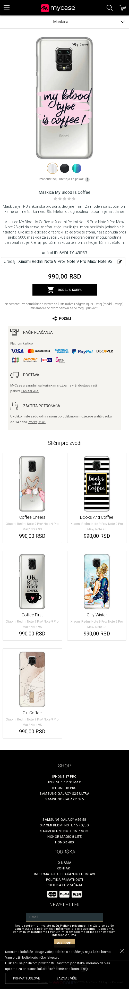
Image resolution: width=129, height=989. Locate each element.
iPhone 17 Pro (64, 776)
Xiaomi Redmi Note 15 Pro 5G (64, 831)
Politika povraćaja (64, 885)
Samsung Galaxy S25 (64, 799)
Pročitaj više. (30, 391)
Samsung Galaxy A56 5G (64, 820)
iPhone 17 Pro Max (64, 782)
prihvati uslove (26, 978)
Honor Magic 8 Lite (64, 837)
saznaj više (66, 978)
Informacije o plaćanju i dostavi (64, 874)
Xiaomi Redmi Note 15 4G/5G (64, 825)
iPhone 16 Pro (64, 788)
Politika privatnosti (64, 880)
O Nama (64, 863)
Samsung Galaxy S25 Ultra (64, 793)
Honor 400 (64, 842)
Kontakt (64, 868)
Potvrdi (65, 943)
